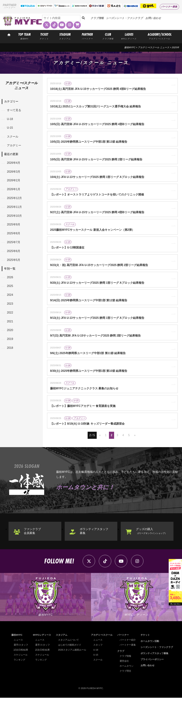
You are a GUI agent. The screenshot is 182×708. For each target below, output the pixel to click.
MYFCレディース (42, 645)
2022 (10, 317)
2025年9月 (14, 227)
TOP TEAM (24, 36)
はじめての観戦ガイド (69, 655)
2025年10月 (14, 218)
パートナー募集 (169, 6)
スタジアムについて (68, 650)
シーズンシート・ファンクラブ (124, 18)
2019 (10, 345)
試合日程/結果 (21, 660)
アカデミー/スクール (102, 645)
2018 (10, 354)
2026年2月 (14, 182)
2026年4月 (14, 164)
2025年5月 (14, 263)
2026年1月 (14, 191)
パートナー (123, 645)
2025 (10, 290)
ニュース (18, 650)
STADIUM (65, 36)
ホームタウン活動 (150, 651)
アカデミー (14, 146)
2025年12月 (14, 200)
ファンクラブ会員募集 (32, 540)
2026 (10, 281)
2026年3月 (14, 173)
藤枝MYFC (129, 47)
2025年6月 (14, 254)
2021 (10, 326)
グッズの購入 (153, 540)
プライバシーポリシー (152, 669)
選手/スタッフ (21, 655)
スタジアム (61, 645)
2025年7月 (14, 245)
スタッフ (98, 655)
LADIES (129, 36)
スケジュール (21, 665)
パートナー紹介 (128, 650)
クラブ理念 (125, 681)
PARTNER (87, 36)
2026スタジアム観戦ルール (72, 660)
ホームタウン (126, 676)
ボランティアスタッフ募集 (94, 540)
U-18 (10, 119)
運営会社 (124, 671)
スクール (12, 137)
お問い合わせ (153, 18)
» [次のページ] (135, 444)
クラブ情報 (97, 18)
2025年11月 (14, 209)
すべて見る (14, 110)
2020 (10, 335)
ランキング (19, 670)
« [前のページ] (100, 444)
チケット (145, 645)
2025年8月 (14, 236)
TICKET (44, 36)
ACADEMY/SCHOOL (159, 36)
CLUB (108, 36)
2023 (10, 308)
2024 (10, 299)
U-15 (10, 128)
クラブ (120, 661)
